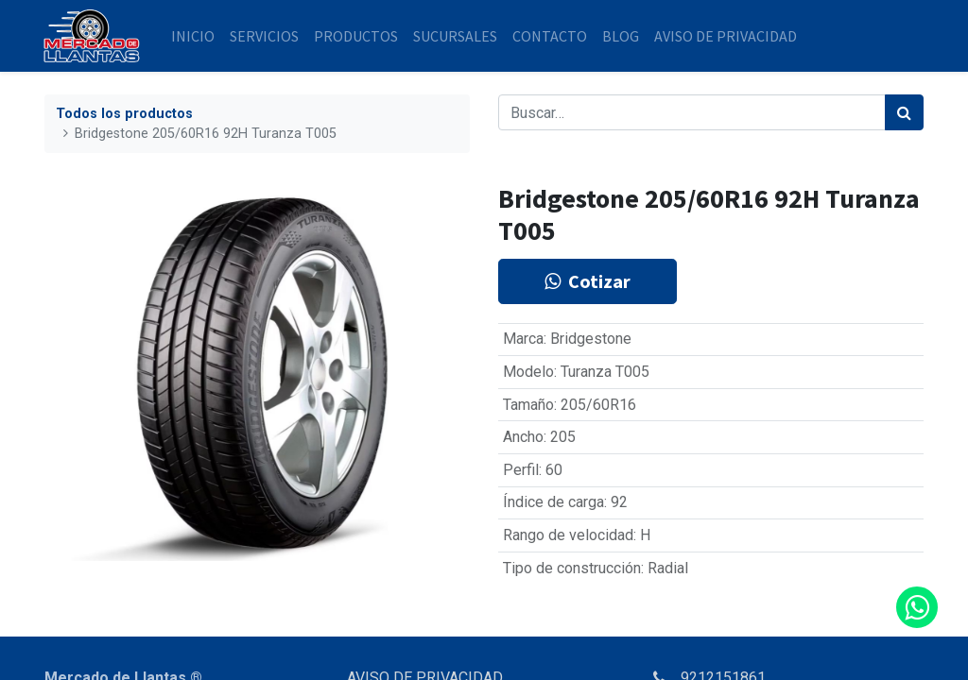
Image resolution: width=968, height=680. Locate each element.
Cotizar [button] (587, 281)
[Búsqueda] (904, 112)
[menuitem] (194, 36)
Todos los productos (124, 114)
